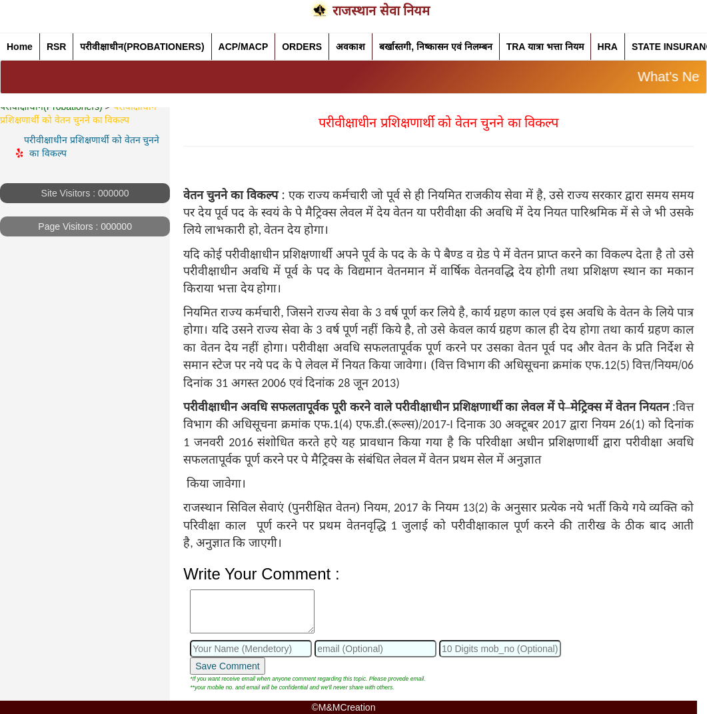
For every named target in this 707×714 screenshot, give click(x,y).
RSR (57, 46)
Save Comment (227, 666)
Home (20, 46)
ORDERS (302, 46)
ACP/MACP (244, 46)
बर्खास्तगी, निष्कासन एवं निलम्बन (435, 46)
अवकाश (350, 46)
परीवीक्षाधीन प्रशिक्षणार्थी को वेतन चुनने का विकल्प (93, 147)
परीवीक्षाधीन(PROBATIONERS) (142, 46)
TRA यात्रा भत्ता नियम (545, 46)
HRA (608, 46)
